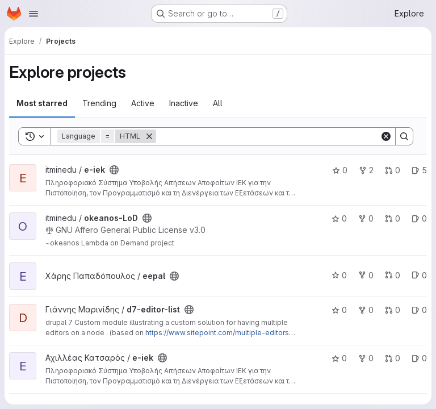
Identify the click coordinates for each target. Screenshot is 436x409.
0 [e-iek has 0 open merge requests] (392, 170)
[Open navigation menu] (33, 14)
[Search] (268, 136)
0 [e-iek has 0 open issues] (419, 358)
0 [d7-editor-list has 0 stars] (339, 310)
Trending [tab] (99, 103)
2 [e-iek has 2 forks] (366, 170)
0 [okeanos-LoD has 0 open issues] (419, 218)
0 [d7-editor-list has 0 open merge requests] (392, 310)
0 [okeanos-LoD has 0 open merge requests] (392, 218)
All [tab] (218, 103)
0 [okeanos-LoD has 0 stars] (339, 218)
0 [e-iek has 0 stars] (339, 170)
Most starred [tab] (42, 103)
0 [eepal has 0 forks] (366, 275)
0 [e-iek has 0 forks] (366, 358)
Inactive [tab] (183, 103)
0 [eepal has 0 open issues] (419, 275)
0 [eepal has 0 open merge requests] (392, 275)
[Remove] (149, 136)
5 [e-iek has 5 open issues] (419, 170)
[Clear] (386, 136)
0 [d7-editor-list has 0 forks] (366, 310)
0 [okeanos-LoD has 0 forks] (366, 218)
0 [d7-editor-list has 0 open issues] (419, 310)
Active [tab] (142, 103)
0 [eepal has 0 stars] (339, 275)
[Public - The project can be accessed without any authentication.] (114, 169)
